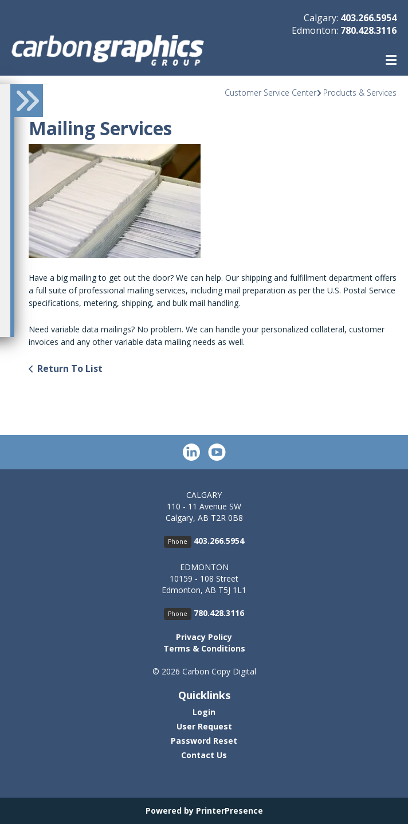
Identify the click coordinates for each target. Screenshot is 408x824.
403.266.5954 (368, 17)
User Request (204, 726)
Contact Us (204, 755)
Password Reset (204, 740)
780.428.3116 (368, 30)
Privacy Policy (204, 636)
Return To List (70, 368)
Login (204, 712)
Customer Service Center (270, 92)
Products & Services (360, 92)
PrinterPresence (229, 810)
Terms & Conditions (204, 648)
